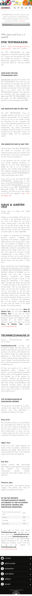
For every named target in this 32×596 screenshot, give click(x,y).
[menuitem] (14, 7)
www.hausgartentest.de (8, 326)
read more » (22, 21)
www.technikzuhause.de (9, 549)
